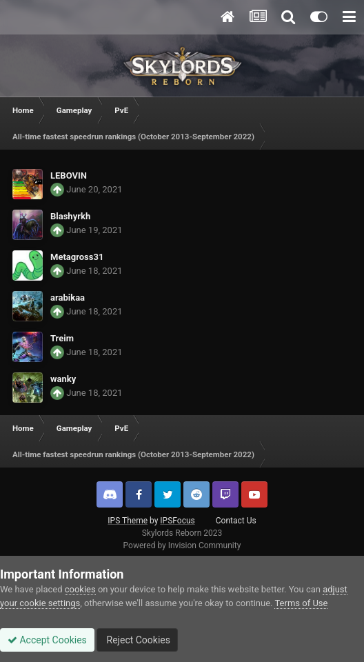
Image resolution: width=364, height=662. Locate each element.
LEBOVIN (68, 175)
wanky (63, 379)
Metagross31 (76, 257)
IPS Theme (128, 520)
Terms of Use (300, 603)
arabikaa (67, 297)
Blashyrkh (70, 216)
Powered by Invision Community (182, 545)
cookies (80, 589)
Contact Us (236, 520)
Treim (62, 338)
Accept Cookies (47, 639)
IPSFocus (177, 520)
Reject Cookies (137, 639)
